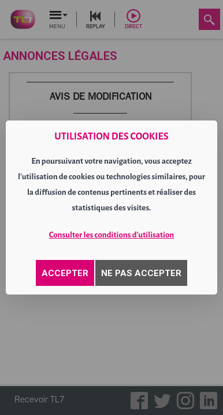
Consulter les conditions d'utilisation (111, 235)
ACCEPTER (65, 273)
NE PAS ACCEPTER (141, 273)
